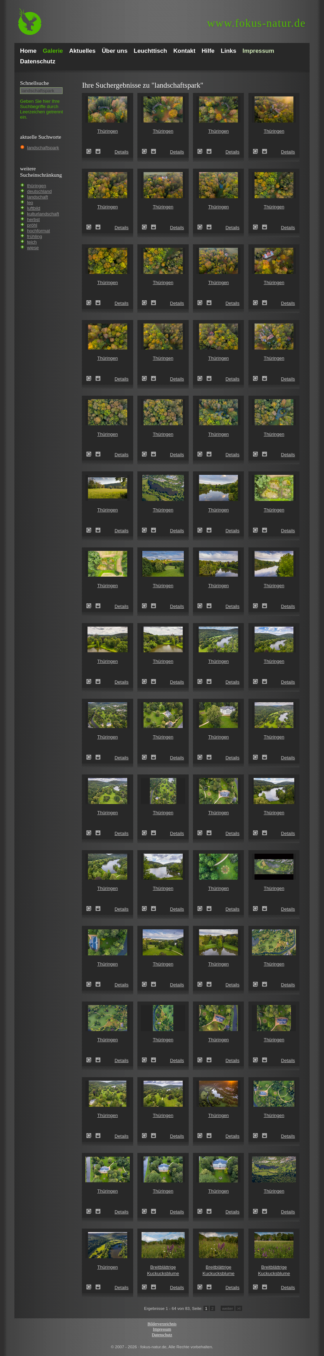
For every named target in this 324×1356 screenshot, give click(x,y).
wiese (33, 247)
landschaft (37, 197)
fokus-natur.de (256, 23)
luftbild (33, 208)
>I (238, 1308)
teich (32, 242)
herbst (33, 219)
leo (30, 202)
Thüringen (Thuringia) (91, 151)
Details (122, 152)
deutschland (39, 191)
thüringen (36, 185)
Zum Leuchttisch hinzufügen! (98, 151)
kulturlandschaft (43, 213)
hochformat (38, 230)
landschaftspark (43, 147)
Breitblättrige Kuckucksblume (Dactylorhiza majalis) (146, 1287)
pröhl (32, 225)
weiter (227, 1308)
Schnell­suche (34, 83)
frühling (34, 236)
